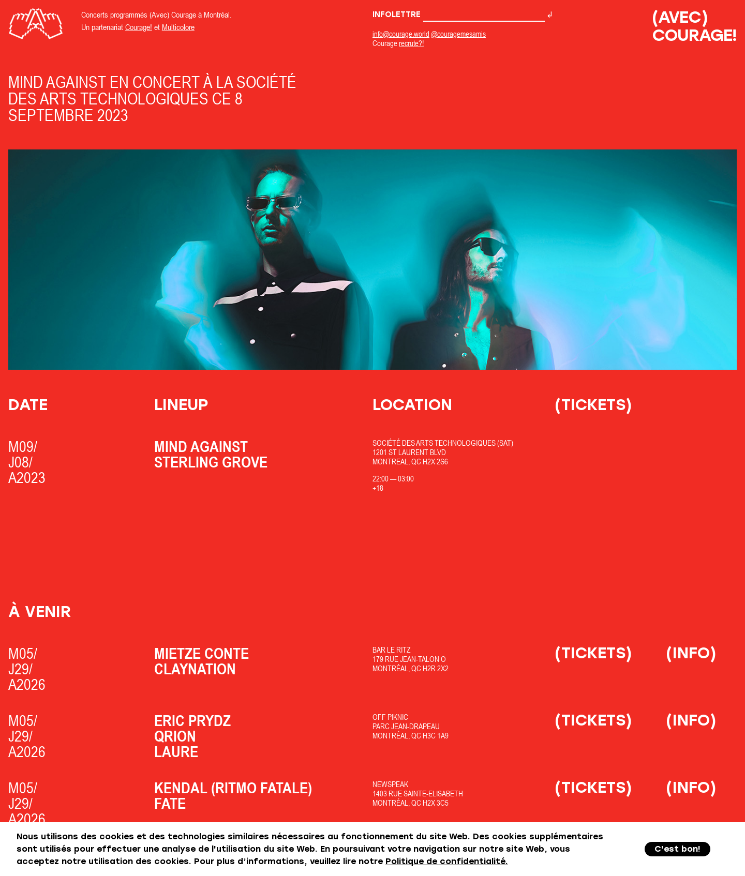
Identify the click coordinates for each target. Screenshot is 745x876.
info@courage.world (401, 33)
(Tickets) (593, 404)
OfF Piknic (390, 717)
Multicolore (178, 27)
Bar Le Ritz (392, 649)
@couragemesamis (458, 33)
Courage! (138, 27)
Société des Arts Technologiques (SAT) (443, 443)
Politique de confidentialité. (446, 861)
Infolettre (459, 14)
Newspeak (390, 784)
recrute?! (411, 43)
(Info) (691, 652)
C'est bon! (677, 849)
